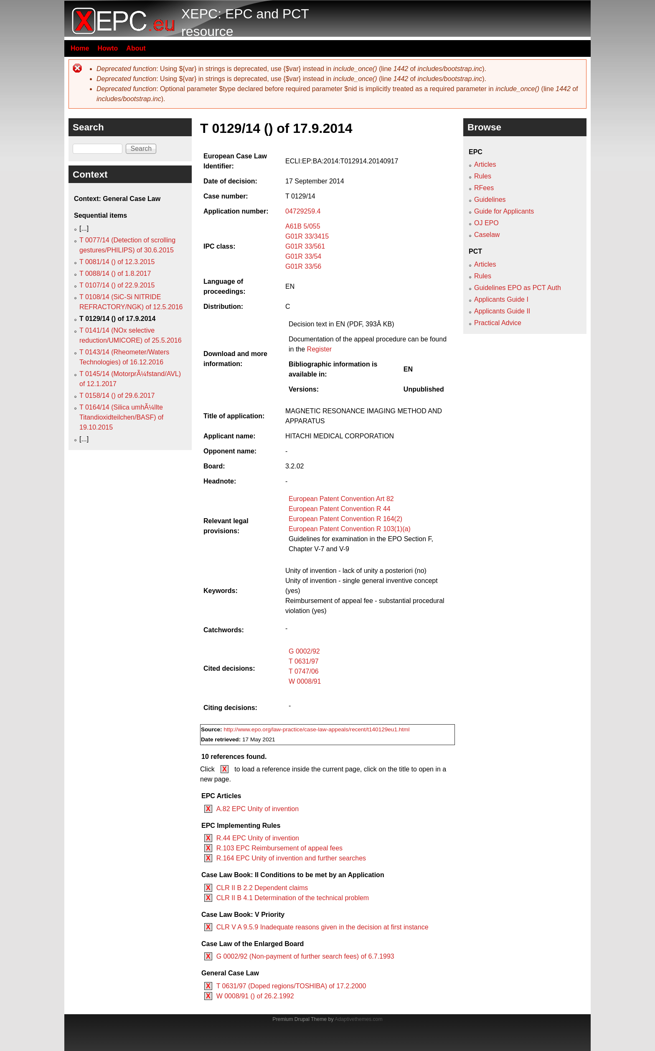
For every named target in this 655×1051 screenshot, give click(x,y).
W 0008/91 (305, 681)
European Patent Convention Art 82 (341, 498)
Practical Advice (497, 322)
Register (319, 349)
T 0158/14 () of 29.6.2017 (117, 395)
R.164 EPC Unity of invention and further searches (291, 858)
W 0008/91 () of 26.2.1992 (255, 996)
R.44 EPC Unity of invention (257, 838)
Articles (485, 164)
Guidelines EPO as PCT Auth (517, 287)
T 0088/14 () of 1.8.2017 (115, 273)
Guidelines (490, 199)
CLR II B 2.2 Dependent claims (262, 887)
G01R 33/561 (305, 246)
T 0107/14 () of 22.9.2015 (117, 285)
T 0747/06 (304, 671)
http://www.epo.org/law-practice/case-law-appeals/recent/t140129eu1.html (316, 729)
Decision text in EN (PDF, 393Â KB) (341, 324)
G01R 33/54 (303, 256)
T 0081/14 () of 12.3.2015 (117, 261)
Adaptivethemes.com (358, 1019)
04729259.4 (303, 211)
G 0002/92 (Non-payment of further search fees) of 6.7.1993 (305, 956)
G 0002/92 (304, 651)
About (135, 48)
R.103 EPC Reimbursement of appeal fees (279, 848)
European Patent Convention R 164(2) (345, 518)
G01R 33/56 (303, 266)
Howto (107, 48)
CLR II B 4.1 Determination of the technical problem (292, 897)
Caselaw (487, 234)
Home (80, 48)
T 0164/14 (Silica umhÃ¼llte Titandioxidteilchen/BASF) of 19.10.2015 (121, 417)
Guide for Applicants (504, 211)
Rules (482, 176)
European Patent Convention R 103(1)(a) (350, 528)
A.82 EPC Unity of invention (257, 808)
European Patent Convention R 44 (340, 508)
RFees (484, 187)
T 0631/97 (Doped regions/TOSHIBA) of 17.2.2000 (291, 986)
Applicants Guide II (502, 311)
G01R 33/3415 (307, 236)
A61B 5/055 (302, 226)
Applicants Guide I (501, 299)
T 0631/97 (304, 661)
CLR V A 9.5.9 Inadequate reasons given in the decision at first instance (322, 927)
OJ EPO (486, 222)
